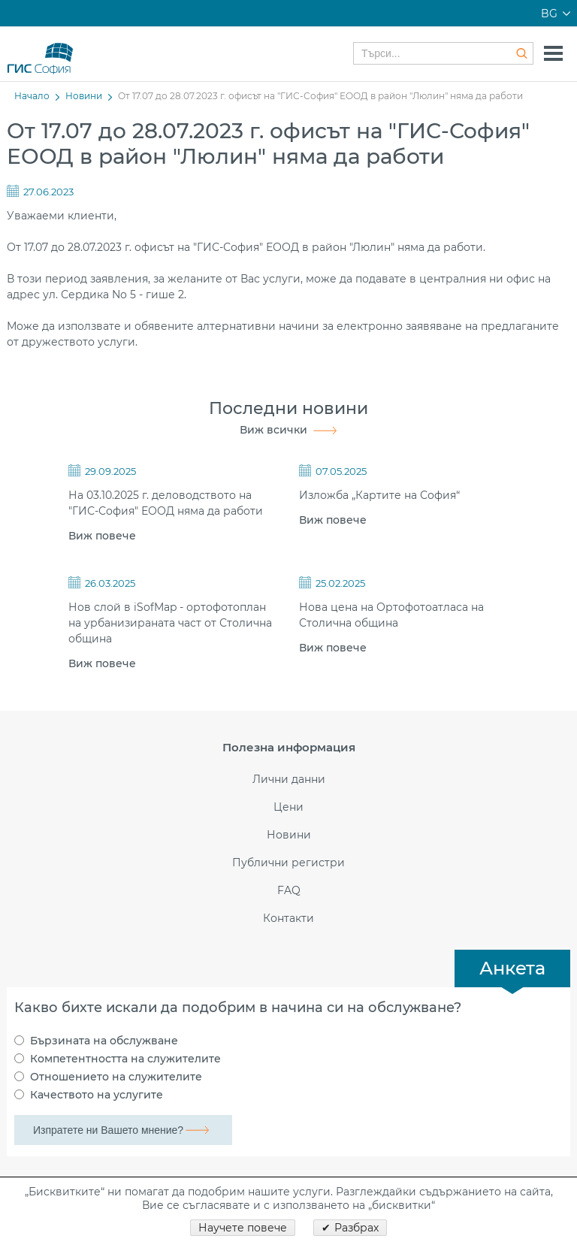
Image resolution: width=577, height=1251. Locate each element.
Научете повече (242, 1227)
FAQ (289, 890)
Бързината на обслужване (104, 1040)
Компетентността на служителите (125, 1058)
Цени (288, 807)
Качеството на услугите (96, 1094)
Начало (32, 95)
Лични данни (288, 779)
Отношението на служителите (116, 1076)
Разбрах (356, 1227)
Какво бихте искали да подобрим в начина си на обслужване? (237, 1007)
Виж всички (273, 430)
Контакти (288, 918)
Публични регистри (288, 863)
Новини (83, 95)
